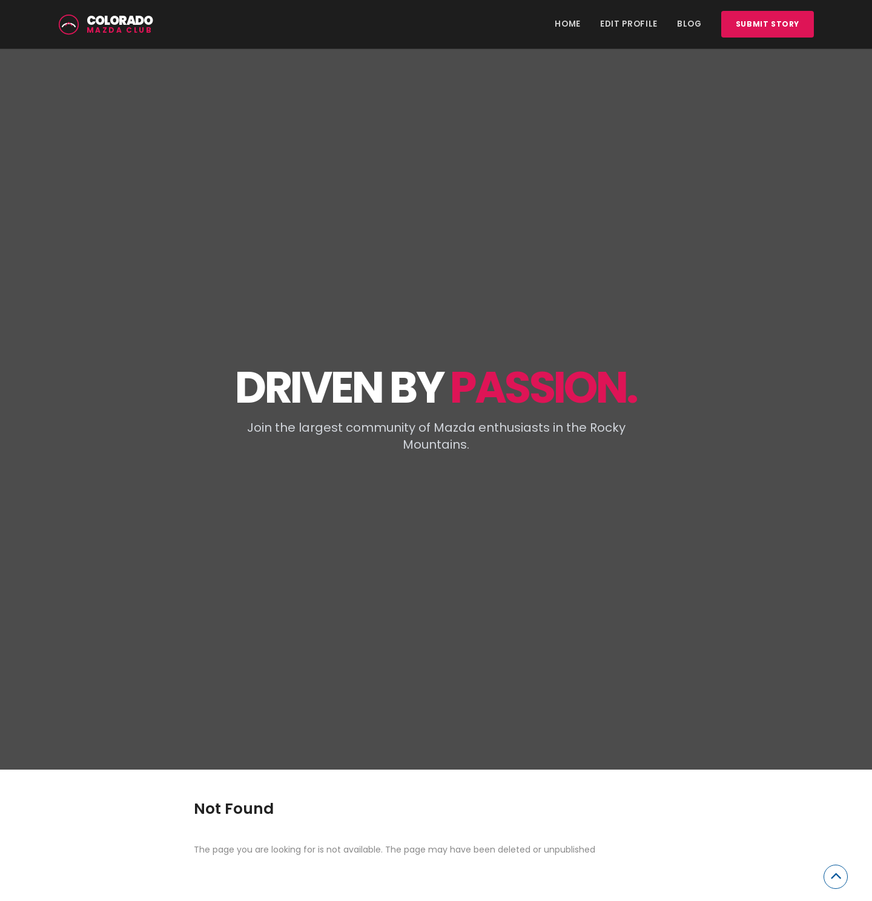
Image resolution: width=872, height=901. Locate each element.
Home (568, 24)
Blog (689, 24)
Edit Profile (629, 24)
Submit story (767, 24)
